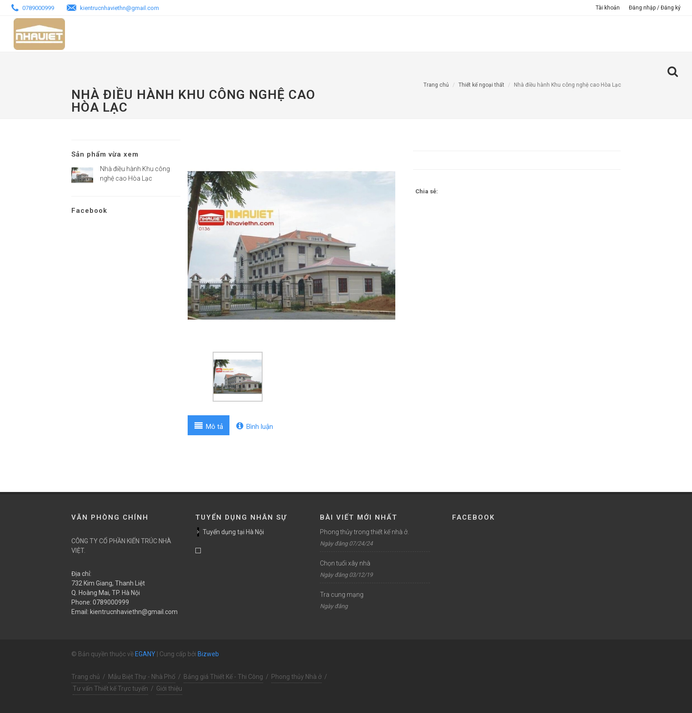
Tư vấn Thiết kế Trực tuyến (110, 688)
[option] (292, 245)
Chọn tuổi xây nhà (345, 563)
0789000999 (32, 8)
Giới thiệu (169, 688)
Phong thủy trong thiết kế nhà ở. (364, 532)
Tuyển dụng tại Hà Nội (233, 532)
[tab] (209, 425)
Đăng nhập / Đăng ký (655, 8)
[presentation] (209, 425)
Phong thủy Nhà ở (296, 676)
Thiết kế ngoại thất (481, 85)
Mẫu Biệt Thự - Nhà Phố (141, 676)
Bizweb (208, 654)
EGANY (145, 654)
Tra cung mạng (341, 594)
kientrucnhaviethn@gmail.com (113, 8)
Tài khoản (608, 8)
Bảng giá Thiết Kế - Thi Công (223, 676)
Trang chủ (436, 85)
